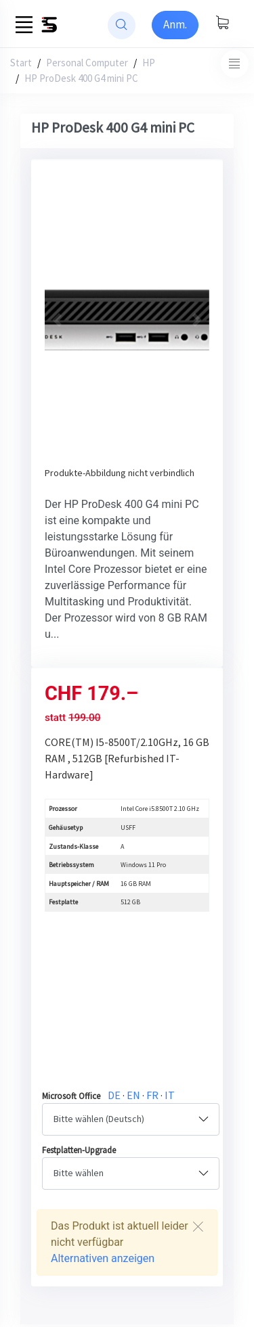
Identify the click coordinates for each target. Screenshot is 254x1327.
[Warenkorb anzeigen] (222, 23)
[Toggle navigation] (235, 64)
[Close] (197, 1226)
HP (148, 62)
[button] (57, 320)
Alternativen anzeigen (102, 1258)
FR (152, 1095)
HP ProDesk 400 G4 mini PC (81, 78)
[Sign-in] (175, 25)
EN (133, 1095)
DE (114, 1095)
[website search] (121, 25)
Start (21, 62)
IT (170, 1095)
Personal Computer (87, 62)
